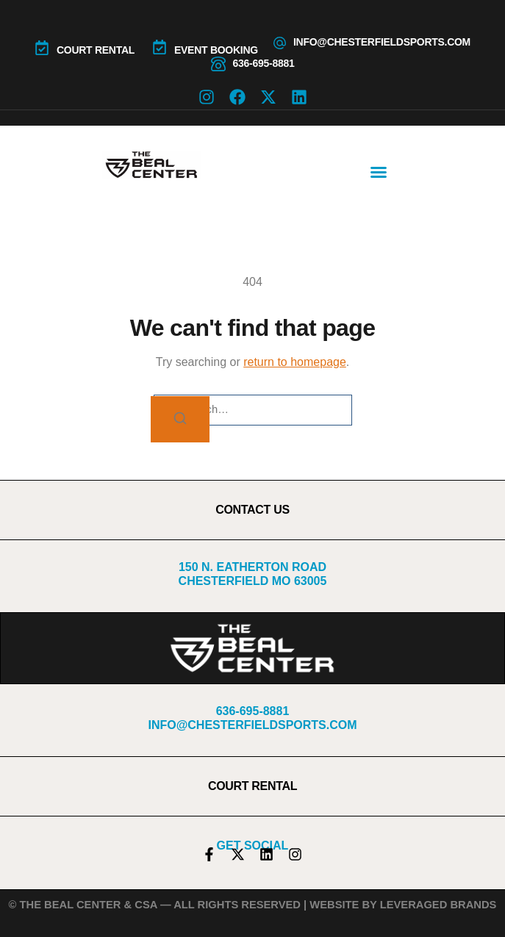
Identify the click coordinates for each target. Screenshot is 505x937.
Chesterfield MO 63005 (253, 581)
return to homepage (294, 362)
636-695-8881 (264, 63)
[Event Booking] (159, 47)
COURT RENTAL (96, 50)
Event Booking (216, 50)
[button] (378, 172)
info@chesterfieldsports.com (381, 42)
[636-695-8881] (218, 64)
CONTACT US (252, 509)
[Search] (180, 419)
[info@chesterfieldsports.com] (279, 43)
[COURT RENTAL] (42, 47)
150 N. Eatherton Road (252, 567)
